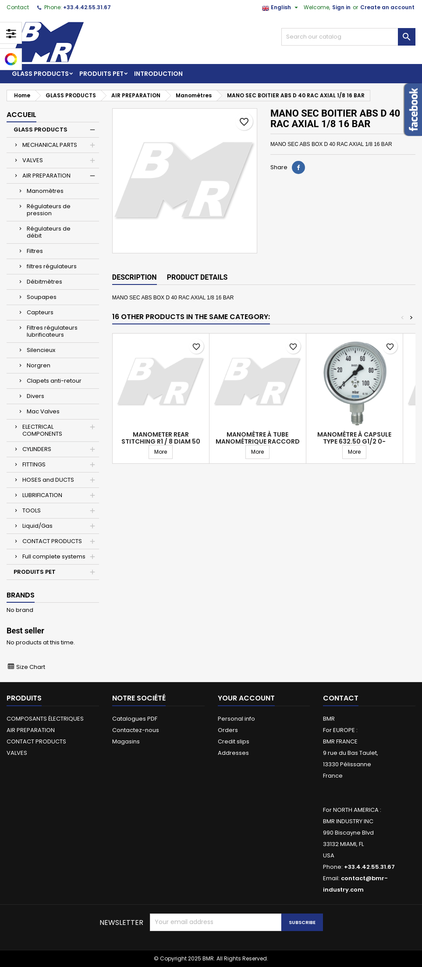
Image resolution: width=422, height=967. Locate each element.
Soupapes (42, 297)
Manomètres (45, 191)
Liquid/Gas (37, 526)
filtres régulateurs (52, 266)
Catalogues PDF (134, 719)
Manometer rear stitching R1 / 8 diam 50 (160, 438)
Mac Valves (43, 411)
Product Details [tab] (197, 277)
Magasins (126, 741)
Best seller (25, 630)
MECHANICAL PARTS (49, 145)
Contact (18, 7)
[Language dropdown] (281, 7)
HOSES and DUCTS (48, 480)
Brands (21, 595)
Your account (246, 698)
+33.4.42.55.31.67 (87, 7)
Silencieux (41, 350)
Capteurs (40, 312)
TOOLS (31, 510)
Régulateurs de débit (49, 232)
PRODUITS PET (101, 73)
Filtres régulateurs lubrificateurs (52, 331)
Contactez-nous (135, 730)
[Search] (348, 37)
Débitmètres (44, 281)
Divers (35, 396)
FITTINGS (34, 464)
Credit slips (233, 741)
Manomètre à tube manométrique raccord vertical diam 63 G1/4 (258, 441)
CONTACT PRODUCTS (52, 541)
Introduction (158, 73)
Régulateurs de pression (49, 209)
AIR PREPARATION (46, 175)
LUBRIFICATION (42, 495)
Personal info (236, 719)
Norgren (38, 365)
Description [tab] (134, 277)
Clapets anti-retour (54, 381)
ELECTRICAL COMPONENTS (42, 430)
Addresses (233, 753)
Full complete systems (53, 556)
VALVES (32, 160)
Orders (228, 730)
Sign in (341, 7)
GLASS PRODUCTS (40, 73)
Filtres (35, 251)
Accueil (21, 115)
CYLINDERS (36, 449)
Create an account (387, 7)
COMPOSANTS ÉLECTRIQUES (45, 719)
